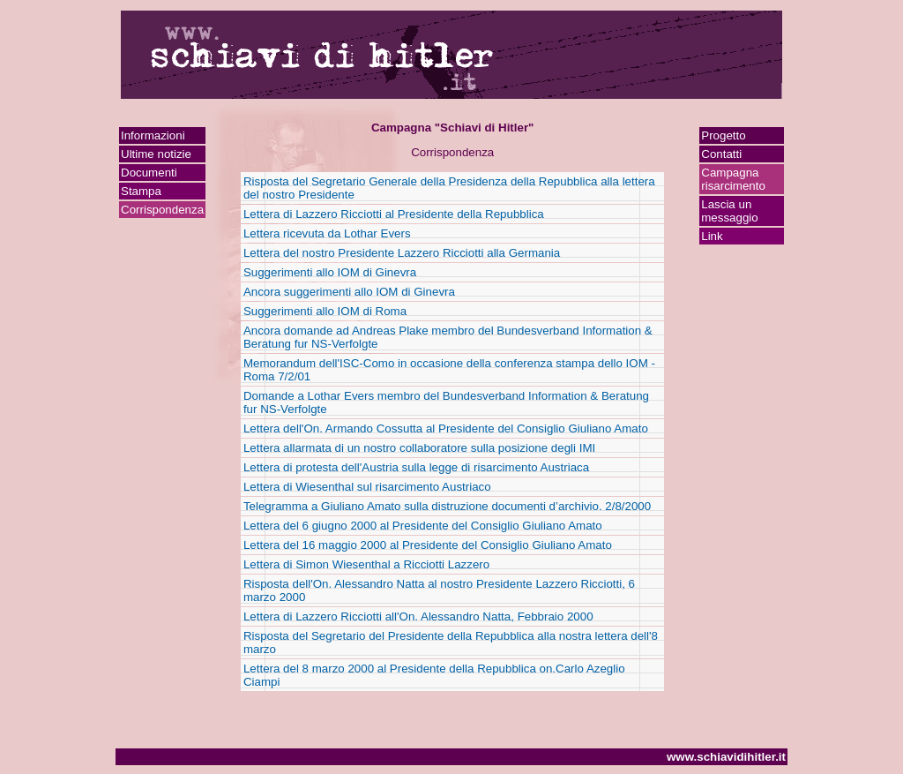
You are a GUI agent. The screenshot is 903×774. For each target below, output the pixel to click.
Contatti (721, 154)
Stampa (141, 191)
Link (711, 236)
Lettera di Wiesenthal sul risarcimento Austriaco (367, 486)
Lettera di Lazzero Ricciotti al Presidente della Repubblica (393, 214)
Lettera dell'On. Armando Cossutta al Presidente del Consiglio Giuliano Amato (445, 428)
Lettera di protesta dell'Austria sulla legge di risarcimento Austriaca (416, 467)
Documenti (149, 172)
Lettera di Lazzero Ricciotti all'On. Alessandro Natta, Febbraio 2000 (418, 616)
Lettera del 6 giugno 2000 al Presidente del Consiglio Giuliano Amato (422, 525)
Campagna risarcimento (733, 179)
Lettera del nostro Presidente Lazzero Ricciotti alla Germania (401, 252)
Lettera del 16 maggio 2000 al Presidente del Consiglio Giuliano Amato (427, 545)
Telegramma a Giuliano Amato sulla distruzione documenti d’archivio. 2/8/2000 (447, 506)
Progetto (723, 135)
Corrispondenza (162, 209)
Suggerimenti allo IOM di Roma (325, 311)
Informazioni (153, 135)
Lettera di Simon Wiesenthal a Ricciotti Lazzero (366, 564)
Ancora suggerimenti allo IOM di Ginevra (349, 291)
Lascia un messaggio (729, 211)
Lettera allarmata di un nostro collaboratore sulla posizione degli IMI (419, 448)
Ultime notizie (156, 154)
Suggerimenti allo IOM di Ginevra (329, 272)
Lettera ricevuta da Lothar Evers (327, 233)
